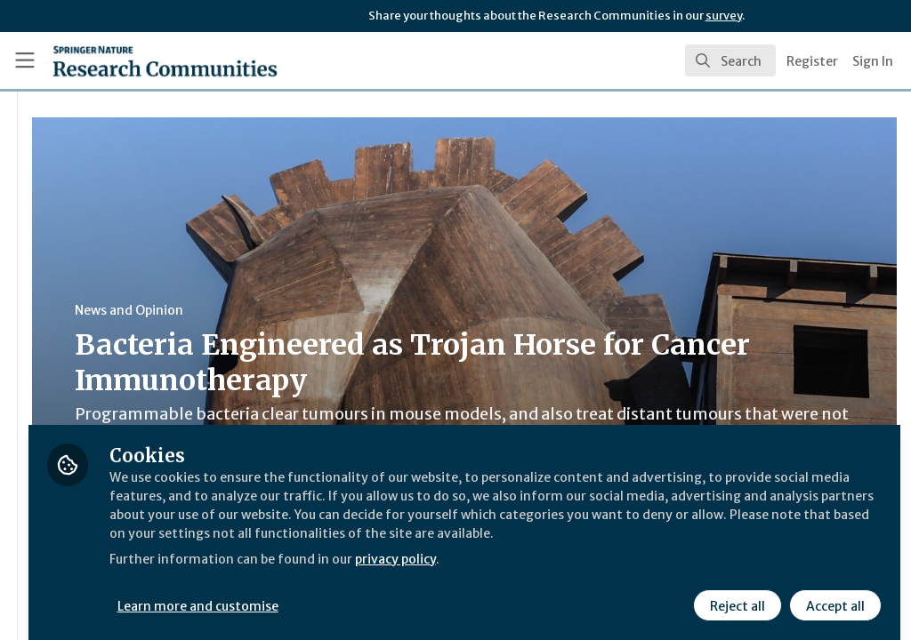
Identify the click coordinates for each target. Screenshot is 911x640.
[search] (730, 60)
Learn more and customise (409, 593)
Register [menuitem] (812, 61)
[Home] (134, 60)
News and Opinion (339, 310)
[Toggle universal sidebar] (25, 60)
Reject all (734, 593)
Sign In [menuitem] (872, 61)
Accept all (832, 593)
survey (723, 15)
